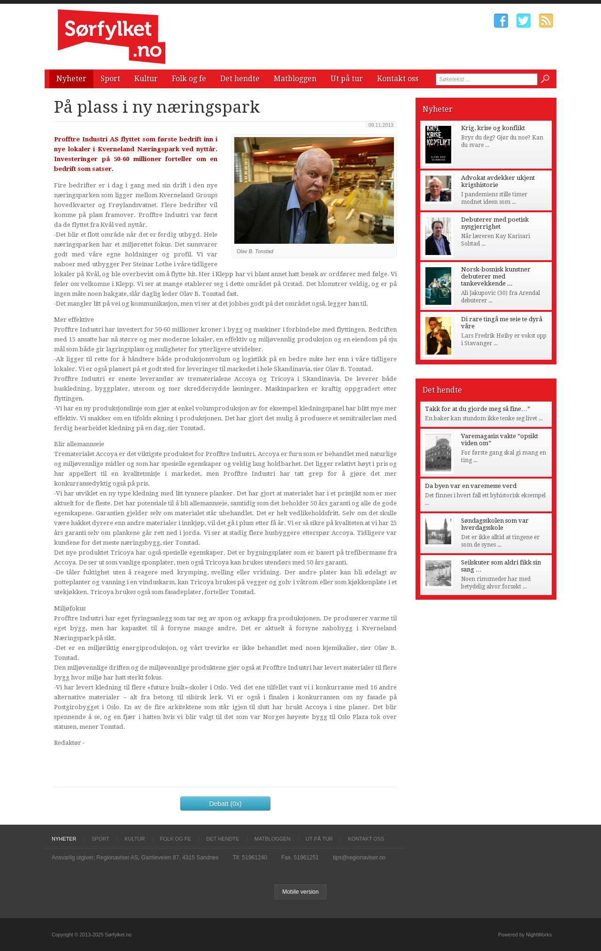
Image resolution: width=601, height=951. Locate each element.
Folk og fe (189, 78)
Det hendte (240, 78)
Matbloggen (295, 78)
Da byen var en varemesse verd (470, 485)
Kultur (146, 78)
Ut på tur (347, 78)
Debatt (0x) (225, 803)
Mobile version (300, 892)
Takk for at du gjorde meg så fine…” (477, 408)
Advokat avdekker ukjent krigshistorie (498, 181)
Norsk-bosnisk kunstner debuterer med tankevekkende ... (496, 276)
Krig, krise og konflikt (493, 127)
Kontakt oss (397, 78)
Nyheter (71, 78)
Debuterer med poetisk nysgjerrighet (495, 223)
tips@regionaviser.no (359, 857)
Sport (110, 78)
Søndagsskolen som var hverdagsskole (495, 524)
